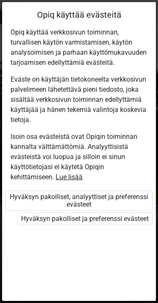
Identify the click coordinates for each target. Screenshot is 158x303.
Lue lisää (69, 177)
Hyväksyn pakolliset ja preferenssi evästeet (85, 219)
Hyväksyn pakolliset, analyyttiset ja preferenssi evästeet (79, 200)
